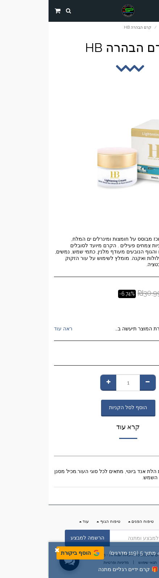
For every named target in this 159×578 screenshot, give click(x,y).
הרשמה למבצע (39, 538)
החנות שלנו (119, 27)
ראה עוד (14, 328)
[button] (151, 10)
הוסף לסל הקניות (79, 407)
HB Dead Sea (125, 310)
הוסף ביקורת (31, 553)
